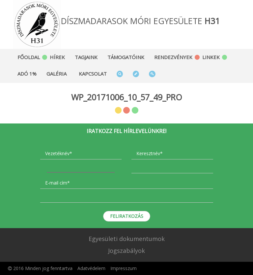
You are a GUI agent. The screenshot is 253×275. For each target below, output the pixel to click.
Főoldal (28, 57)
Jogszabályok (126, 251)
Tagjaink (86, 57)
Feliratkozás (126, 216)
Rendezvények (173, 57)
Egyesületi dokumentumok (127, 239)
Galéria (56, 73)
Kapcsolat (93, 73)
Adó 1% (27, 73)
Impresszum (123, 268)
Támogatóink (125, 57)
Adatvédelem (91, 268)
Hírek (57, 57)
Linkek (211, 57)
